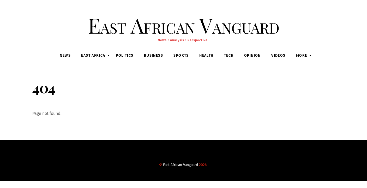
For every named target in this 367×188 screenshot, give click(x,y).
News (65, 55)
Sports (181, 55)
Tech (229, 55)
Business (153, 55)
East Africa (93, 55)
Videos (278, 55)
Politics (124, 55)
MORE (301, 55)
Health (206, 55)
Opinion (252, 55)
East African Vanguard (180, 165)
